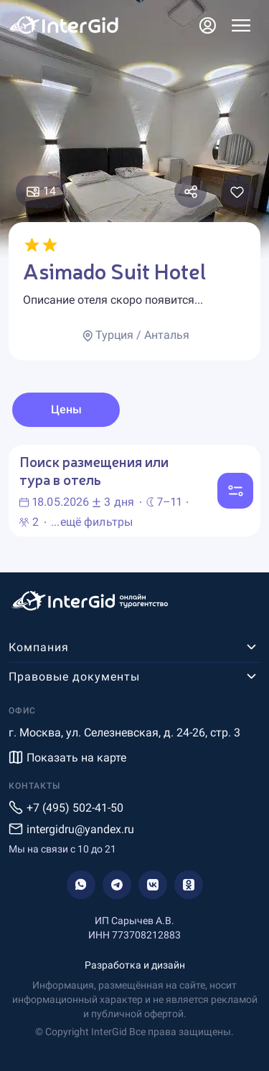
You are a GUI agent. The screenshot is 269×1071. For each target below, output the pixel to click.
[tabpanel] (134, 491)
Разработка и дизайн (135, 965)
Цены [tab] (66, 409)
